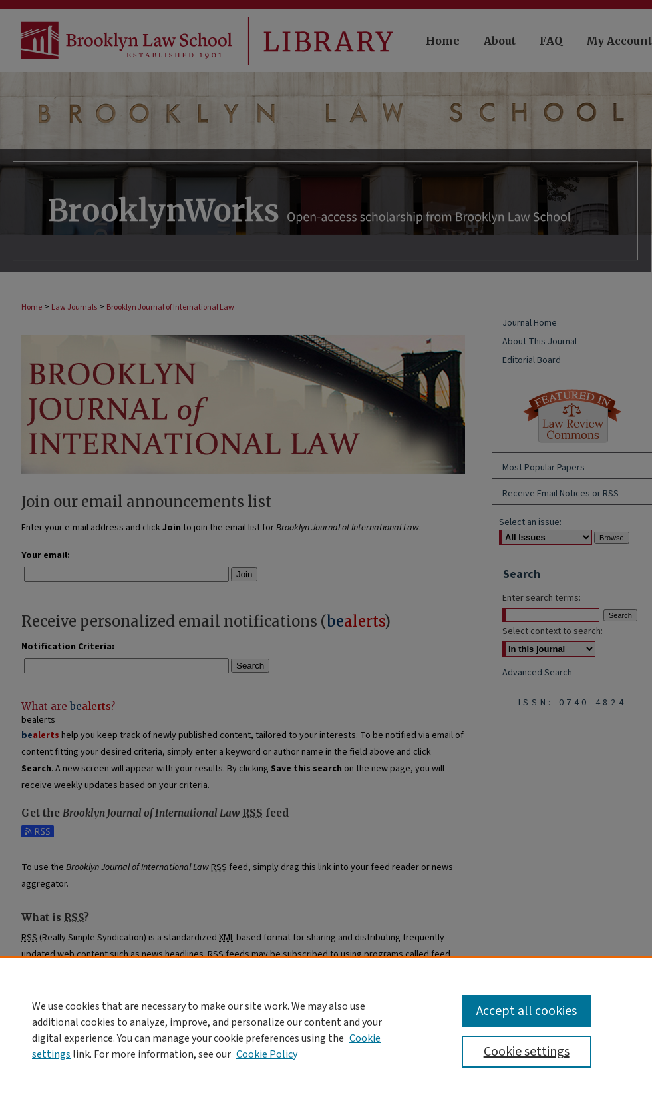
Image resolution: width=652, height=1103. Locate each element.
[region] (326, 1029)
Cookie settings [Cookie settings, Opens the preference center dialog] (527, 1051)
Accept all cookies (526, 1011)
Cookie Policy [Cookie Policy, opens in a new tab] (266, 1054)
